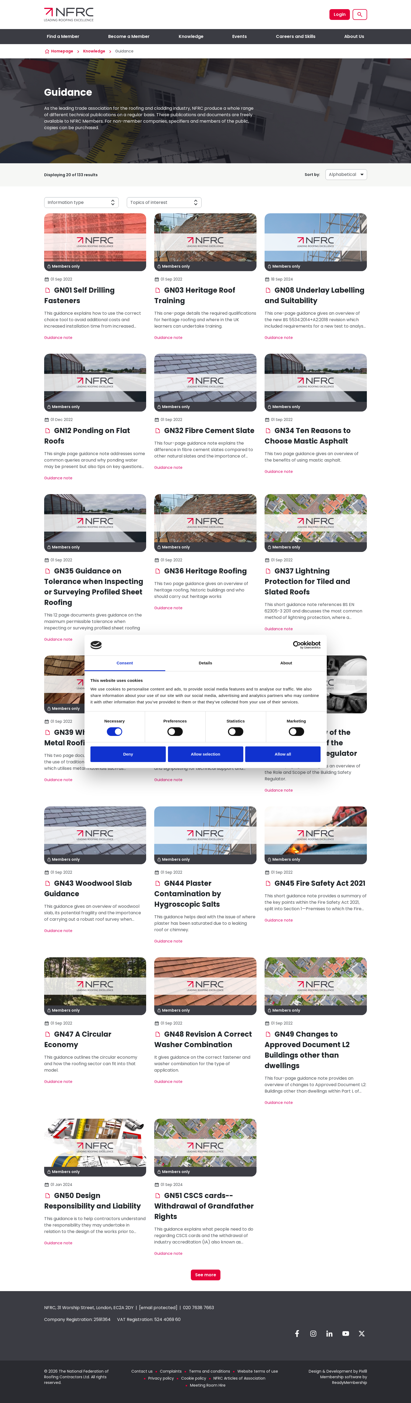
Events (239, 36)
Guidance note (58, 337)
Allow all (283, 754)
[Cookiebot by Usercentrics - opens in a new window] (297, 645)
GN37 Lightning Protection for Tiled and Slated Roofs (307, 581)
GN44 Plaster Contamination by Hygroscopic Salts (187, 893)
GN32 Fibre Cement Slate (204, 430)
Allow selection (205, 754)
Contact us (142, 1371)
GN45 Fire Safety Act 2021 (315, 883)
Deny (128, 754)
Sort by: (312, 174)
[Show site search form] (360, 14)
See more (205, 1275)
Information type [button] (66, 202)
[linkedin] (329, 1333)
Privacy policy (161, 1378)
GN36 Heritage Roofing (200, 571)
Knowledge (191, 36)
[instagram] (313, 1333)
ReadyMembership (349, 1382)
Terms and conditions (209, 1371)
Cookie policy (193, 1378)
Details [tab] (205, 663)
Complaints (171, 1371)
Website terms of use (257, 1371)
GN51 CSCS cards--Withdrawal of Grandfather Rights (204, 1206)
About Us (354, 36)
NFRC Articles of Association (239, 1378)
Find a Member (63, 36)
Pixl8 (363, 1371)
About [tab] (286, 663)
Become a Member (129, 36)
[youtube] (345, 1333)
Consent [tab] (125, 663)
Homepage (62, 51)
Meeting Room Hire (208, 1385)
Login (340, 14)
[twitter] (361, 1333)
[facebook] (297, 1333)
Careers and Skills (295, 36)
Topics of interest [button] (148, 202)
